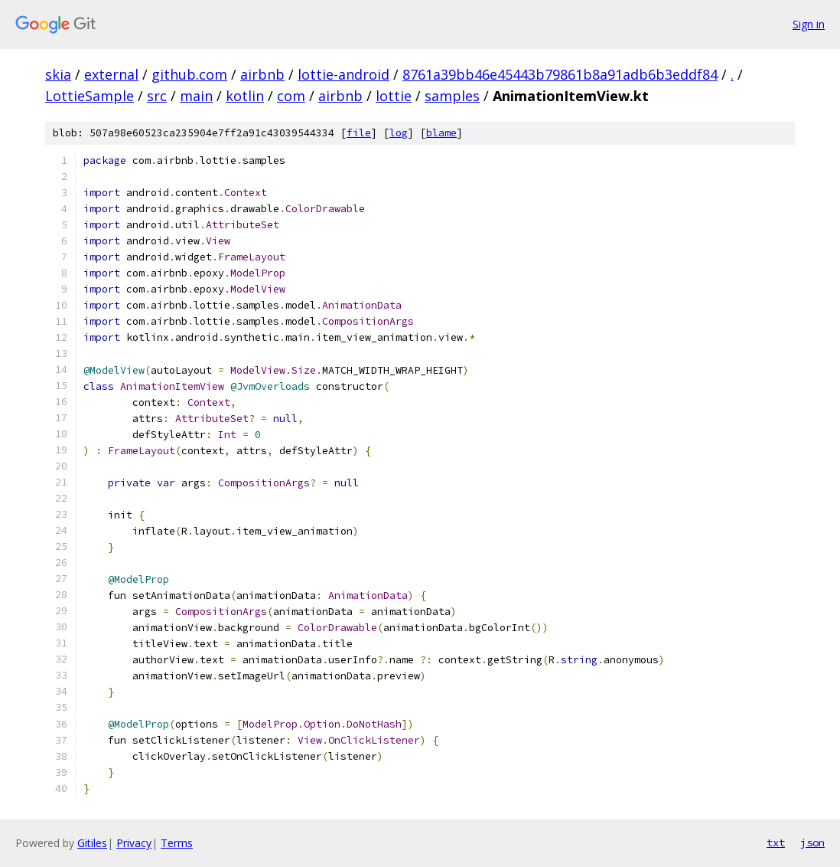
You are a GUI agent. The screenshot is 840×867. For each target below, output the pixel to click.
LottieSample (89, 96)
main (196, 96)
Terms (177, 843)
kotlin (245, 96)
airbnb (262, 74)
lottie (394, 96)
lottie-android (343, 74)
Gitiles (92, 843)
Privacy (133, 843)
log (398, 132)
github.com (189, 74)
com (291, 96)
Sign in (809, 24)
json (812, 842)
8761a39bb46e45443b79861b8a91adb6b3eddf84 (560, 74)
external (111, 74)
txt (776, 842)
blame (441, 132)
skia (58, 74)
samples (452, 96)
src (157, 96)
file (359, 132)
